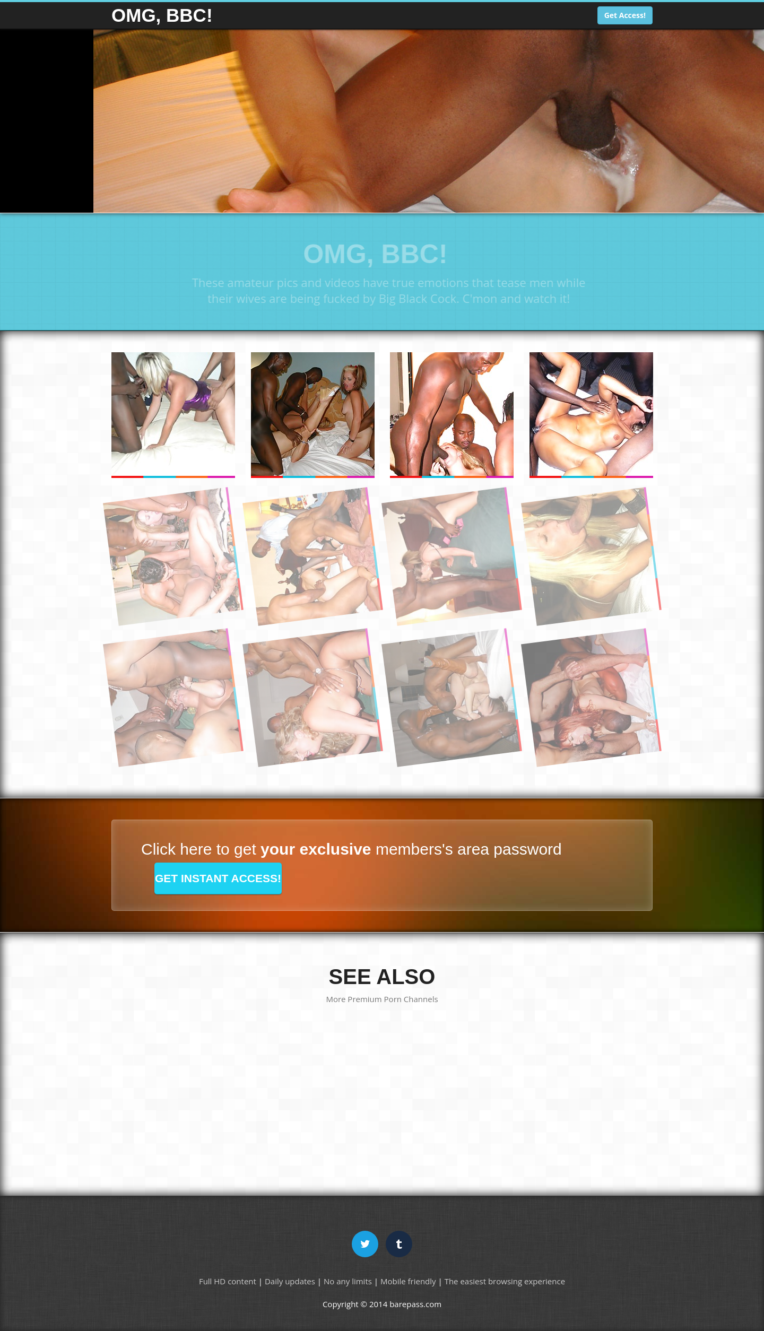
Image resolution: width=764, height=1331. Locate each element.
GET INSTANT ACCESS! (218, 878)
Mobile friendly (408, 1281)
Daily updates (290, 1281)
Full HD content (227, 1281)
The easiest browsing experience (505, 1281)
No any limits (348, 1281)
